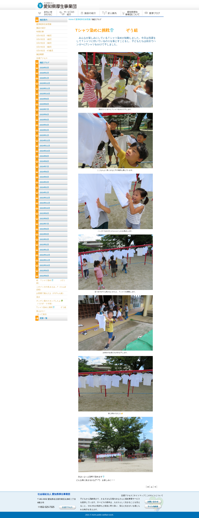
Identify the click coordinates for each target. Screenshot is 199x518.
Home (71, 19)
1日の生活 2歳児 (44, 43)
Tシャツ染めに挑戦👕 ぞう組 (51, 307)
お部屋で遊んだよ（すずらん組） (50, 293)
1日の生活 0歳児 (44, 35)
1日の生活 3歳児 (44, 47)
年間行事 (40, 32)
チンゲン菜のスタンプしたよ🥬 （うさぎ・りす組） (49, 302)
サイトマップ (139, 495)
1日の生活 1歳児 (44, 39)
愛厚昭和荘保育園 (82, 19)
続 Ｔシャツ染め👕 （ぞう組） (50, 281)
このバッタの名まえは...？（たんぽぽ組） (51, 288)
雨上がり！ (41, 311)
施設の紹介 (41, 28)
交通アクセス (42, 58)
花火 (38, 297)
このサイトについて (154, 495)
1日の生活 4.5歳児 (44, 50)
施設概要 (40, 54)
